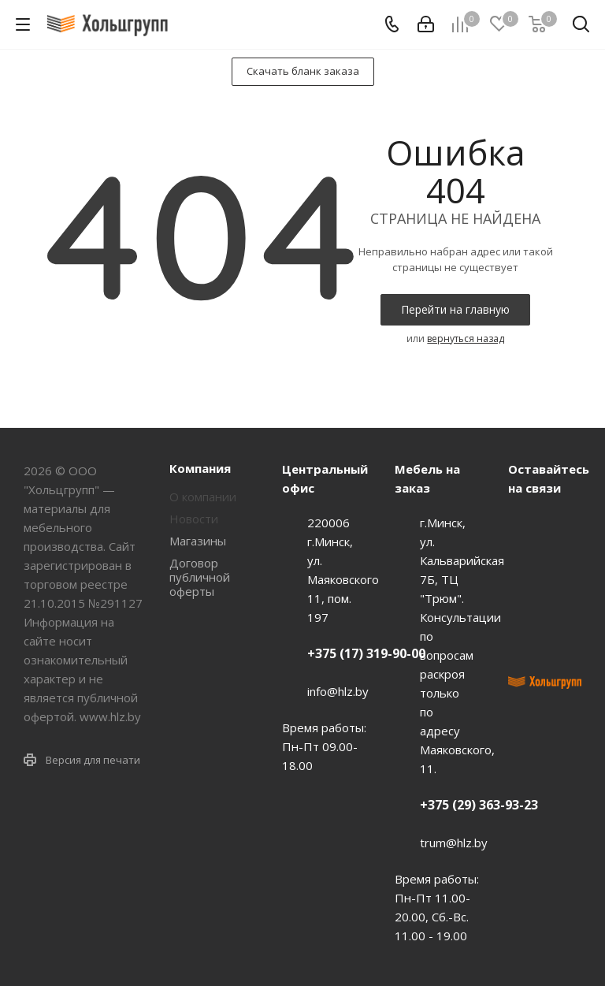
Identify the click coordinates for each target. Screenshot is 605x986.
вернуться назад (465, 338)
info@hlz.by (338, 691)
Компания (200, 468)
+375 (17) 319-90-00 (366, 653)
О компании (202, 496)
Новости (193, 518)
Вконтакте (524, 524)
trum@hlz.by (454, 842)
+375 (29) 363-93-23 (479, 804)
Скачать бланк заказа (303, 71)
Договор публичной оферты (199, 577)
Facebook (524, 563)
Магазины (197, 541)
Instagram (524, 603)
